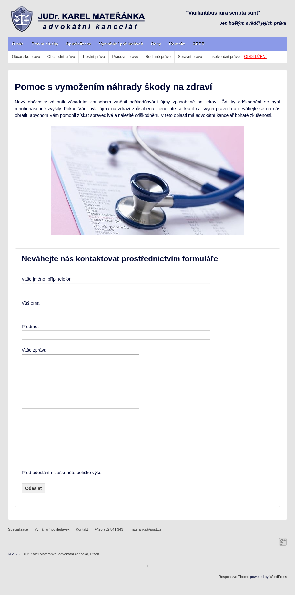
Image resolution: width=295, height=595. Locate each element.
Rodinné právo (158, 56)
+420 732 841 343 (109, 539)
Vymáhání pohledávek (121, 44)
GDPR (198, 44)
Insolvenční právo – (238, 56)
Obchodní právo (61, 56)
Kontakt (177, 44)
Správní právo (190, 56)
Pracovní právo (125, 56)
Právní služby (44, 44)
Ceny (156, 44)
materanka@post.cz (145, 539)
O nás (18, 44)
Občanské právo (26, 56)
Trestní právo (93, 56)
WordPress (278, 586)
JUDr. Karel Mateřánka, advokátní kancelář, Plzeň (59, 564)
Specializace (78, 44)
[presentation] (48, 448)
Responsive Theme (234, 586)
